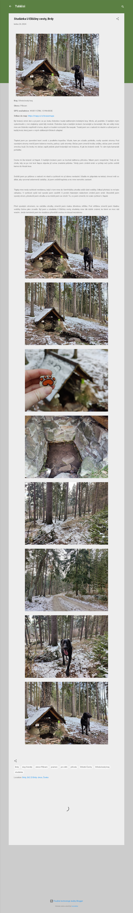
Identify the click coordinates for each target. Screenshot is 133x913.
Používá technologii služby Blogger (66, 901)
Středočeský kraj (102, 767)
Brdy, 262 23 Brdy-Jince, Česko (35, 777)
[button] (117, 19)
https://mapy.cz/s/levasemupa (41, 116)
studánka (19, 772)
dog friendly (27, 767)
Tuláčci (20, 6)
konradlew (75, 906)
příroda (74, 767)
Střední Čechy (86, 767)
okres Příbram (42, 767)
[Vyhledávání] (122, 7)
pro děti (64, 767)
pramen (54, 767)
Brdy (17, 767)
